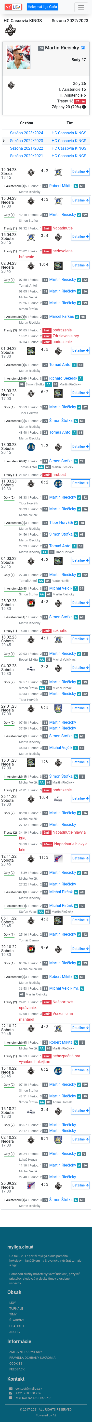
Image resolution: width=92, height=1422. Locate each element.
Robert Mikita (61, 185)
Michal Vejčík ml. (64, 659)
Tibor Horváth (28, 413)
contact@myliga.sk (28, 1388)
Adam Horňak (62, 1102)
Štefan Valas (28, 911)
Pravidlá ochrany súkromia (32, 1357)
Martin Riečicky (29, 192)
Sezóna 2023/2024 (26, 133)
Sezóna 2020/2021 (26, 156)
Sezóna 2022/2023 (26, 140)
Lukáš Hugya (28, 1159)
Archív (14, 1332)
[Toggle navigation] (81, 7)
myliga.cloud (20, 1246)
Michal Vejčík (28, 297)
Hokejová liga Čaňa (42, 7)
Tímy (13, 1314)
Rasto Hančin (61, 581)
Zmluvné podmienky (25, 1352)
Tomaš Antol (28, 285)
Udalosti (16, 1326)
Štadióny (16, 1320)
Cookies (15, 1363)
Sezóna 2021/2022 (26, 148)
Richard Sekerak (63, 378)
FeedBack (17, 1369)
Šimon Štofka (28, 220)
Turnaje (16, 1308)
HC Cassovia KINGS (69, 133)
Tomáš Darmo (29, 940)
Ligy (12, 1302)
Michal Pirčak (62, 688)
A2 (54, 1415)
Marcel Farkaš (61, 316)
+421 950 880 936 (28, 1393)
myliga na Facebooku (33, 1398)
